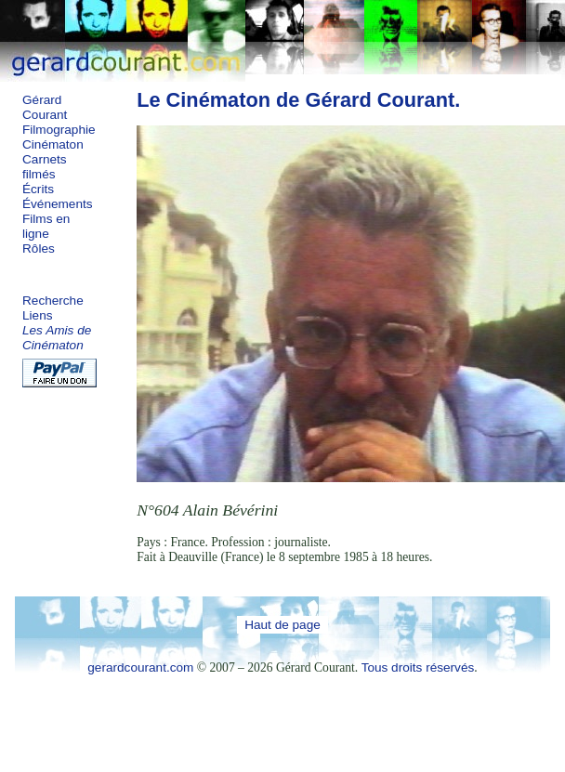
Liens (37, 315)
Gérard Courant (44, 107)
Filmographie (59, 130)
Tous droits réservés (418, 667)
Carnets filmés (44, 166)
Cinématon (53, 144)
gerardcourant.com (140, 667)
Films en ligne (46, 226)
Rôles (38, 248)
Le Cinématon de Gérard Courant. (298, 99)
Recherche (53, 300)
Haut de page (282, 625)
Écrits (38, 189)
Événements (57, 204)
